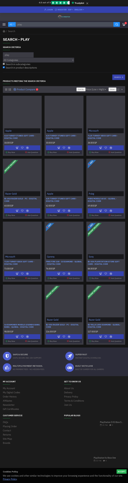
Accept (121, 471)
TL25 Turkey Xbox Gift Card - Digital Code (103, 137)
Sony (91, 256)
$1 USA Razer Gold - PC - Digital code (20, 199)
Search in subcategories (16, 64)
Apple (8, 130)
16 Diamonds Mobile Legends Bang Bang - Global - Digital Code (22, 325)
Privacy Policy (10, 479)
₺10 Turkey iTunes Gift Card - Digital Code (19, 137)
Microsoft (94, 130)
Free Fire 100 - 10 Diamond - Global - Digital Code (64, 262)
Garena (51, 256)
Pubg (91, 193)
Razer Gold (11, 193)
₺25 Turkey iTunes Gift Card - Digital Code (61, 199)
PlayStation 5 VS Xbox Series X (111, 422)
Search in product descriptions (20, 67)
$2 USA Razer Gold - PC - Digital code (62, 325)
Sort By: (81, 89)
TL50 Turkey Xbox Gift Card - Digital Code (19, 262)
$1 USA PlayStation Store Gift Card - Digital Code (104, 262)
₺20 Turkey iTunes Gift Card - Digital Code (61, 137)
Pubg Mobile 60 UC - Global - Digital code (102, 199)
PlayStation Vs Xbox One (105, 457)
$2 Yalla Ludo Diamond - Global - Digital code (104, 325)
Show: (112, 89)
